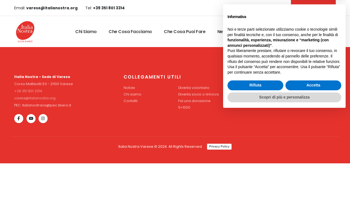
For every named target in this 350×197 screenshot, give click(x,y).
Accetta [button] (313, 170)
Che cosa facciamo (130, 31)
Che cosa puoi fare (184, 31)
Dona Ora (319, 31)
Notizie (129, 87)
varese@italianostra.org (35, 98)
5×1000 (184, 107)
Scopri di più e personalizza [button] (284, 182)
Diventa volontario (194, 87)
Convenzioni (254, 31)
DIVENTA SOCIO (312, 7)
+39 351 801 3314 (28, 91)
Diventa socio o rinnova (199, 94)
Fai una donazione (194, 101)
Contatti (288, 31)
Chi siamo (86, 31)
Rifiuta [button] (255, 170)
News (223, 31)
